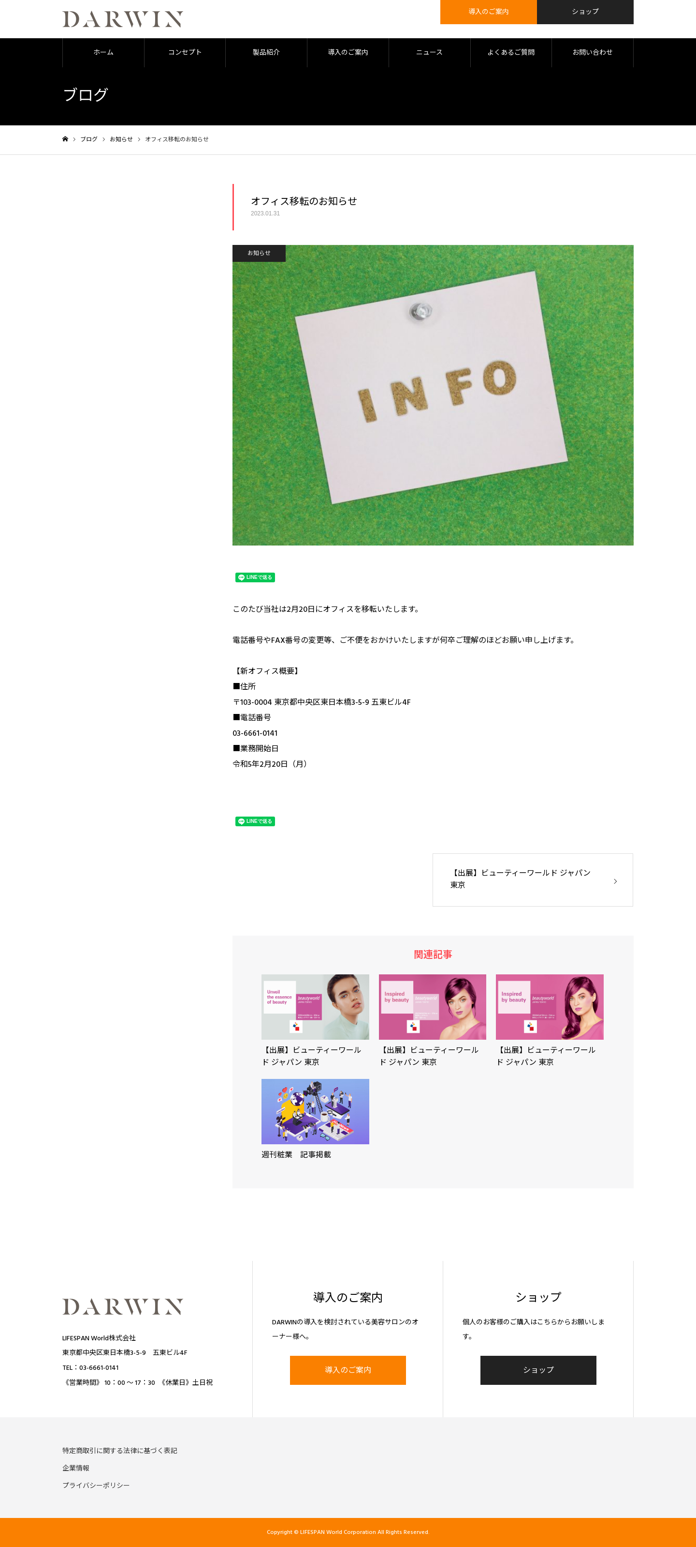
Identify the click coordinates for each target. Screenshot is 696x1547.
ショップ (538, 1370)
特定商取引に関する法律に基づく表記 (119, 1451)
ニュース (429, 53)
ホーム (103, 53)
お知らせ (259, 254)
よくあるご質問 (511, 53)
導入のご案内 (348, 53)
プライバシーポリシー (96, 1486)
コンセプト (185, 53)
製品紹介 (266, 53)
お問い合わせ (592, 53)
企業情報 (75, 1468)
